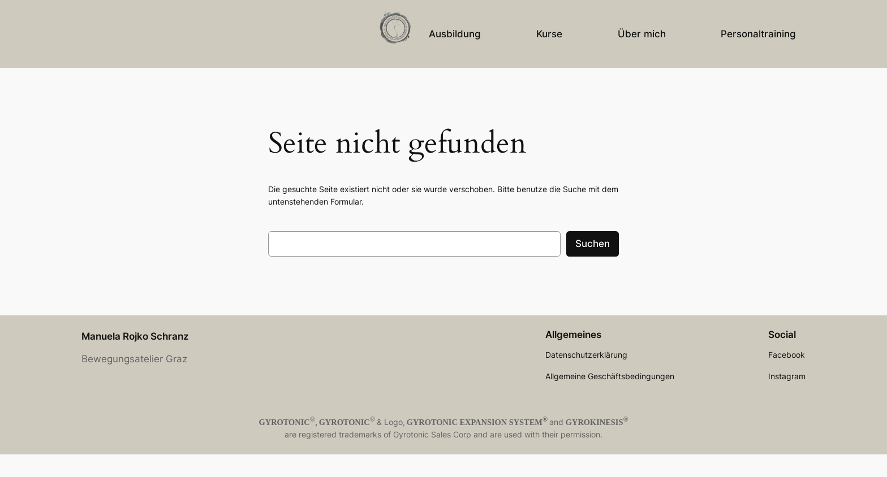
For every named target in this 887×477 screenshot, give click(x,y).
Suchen (592, 243)
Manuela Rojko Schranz (135, 336)
